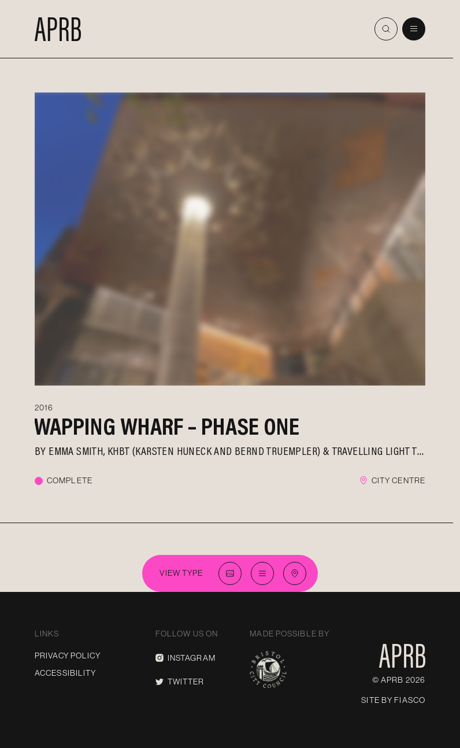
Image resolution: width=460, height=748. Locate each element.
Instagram (185, 658)
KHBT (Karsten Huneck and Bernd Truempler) (213, 450)
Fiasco (409, 700)
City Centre (398, 480)
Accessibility (66, 673)
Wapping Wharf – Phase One (166, 426)
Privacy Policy (68, 655)
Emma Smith (76, 450)
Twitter (180, 681)
